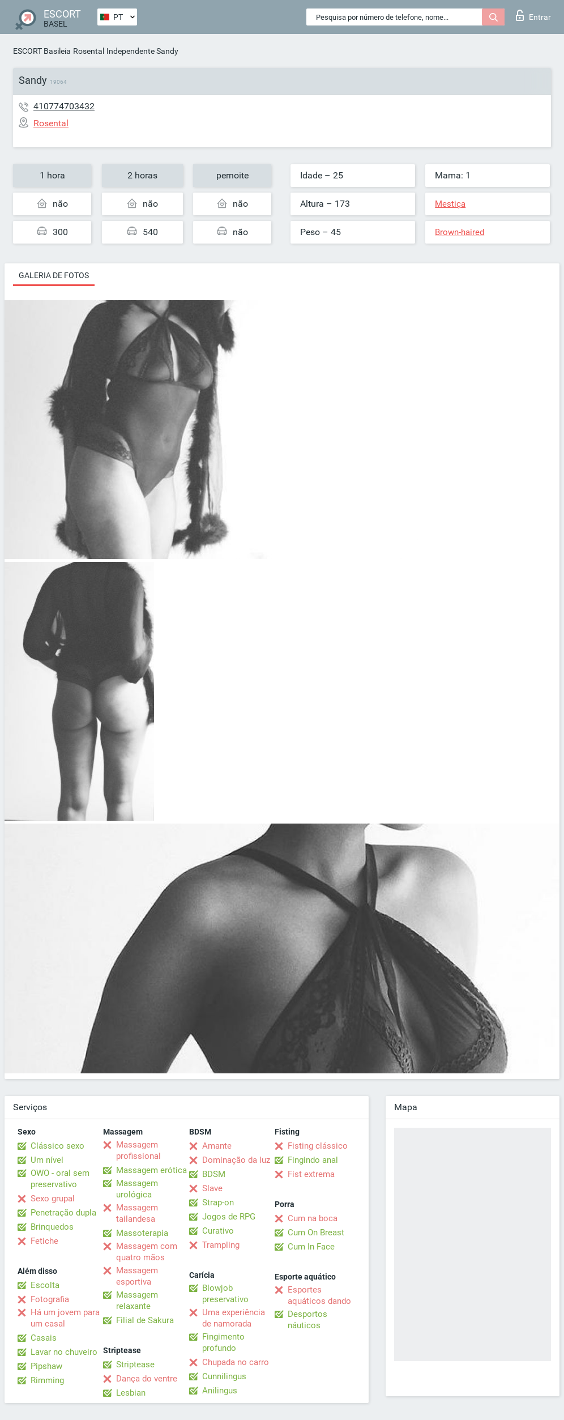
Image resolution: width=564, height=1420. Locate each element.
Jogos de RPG (228, 1217)
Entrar (533, 15)
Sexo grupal (53, 1198)
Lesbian (131, 1393)
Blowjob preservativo (225, 1293)
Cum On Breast (316, 1232)
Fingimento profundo (223, 1342)
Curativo (218, 1231)
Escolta (45, 1285)
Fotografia (50, 1299)
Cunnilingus (224, 1376)
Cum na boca (312, 1218)
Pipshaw (46, 1366)
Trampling (221, 1245)
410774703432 (64, 106)
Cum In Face (311, 1247)
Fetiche (44, 1241)
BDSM (213, 1174)
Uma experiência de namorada (233, 1318)
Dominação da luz (236, 1160)
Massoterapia (142, 1233)
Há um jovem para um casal (65, 1318)
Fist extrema (311, 1174)
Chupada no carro (235, 1362)
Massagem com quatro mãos (146, 1252)
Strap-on (218, 1202)
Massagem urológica (137, 1189)
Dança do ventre (146, 1379)
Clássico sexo (57, 1146)
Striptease (135, 1364)
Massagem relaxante (137, 1300)
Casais (44, 1338)
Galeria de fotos (54, 275)
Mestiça (450, 204)
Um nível (47, 1160)
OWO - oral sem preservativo (60, 1178)
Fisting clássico (318, 1146)
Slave (212, 1188)
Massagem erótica (151, 1170)
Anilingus (219, 1390)
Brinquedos (52, 1227)
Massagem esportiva (137, 1276)
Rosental (88, 51)
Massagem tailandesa (137, 1213)
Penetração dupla (63, 1213)
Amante (217, 1146)
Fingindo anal (313, 1160)
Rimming (47, 1380)
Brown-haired (459, 232)
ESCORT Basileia (42, 51)
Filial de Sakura (145, 1320)
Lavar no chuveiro (64, 1352)
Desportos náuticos (307, 1320)
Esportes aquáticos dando (319, 1295)
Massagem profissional (138, 1150)
